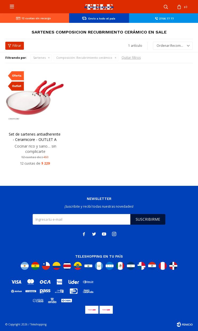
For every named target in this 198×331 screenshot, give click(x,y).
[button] (166, 6)
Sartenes (39, 58)
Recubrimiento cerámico (84, 58)
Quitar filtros (131, 57)
